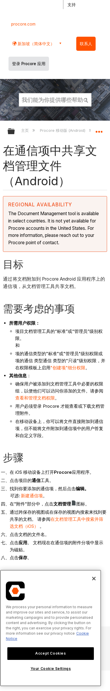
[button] (86, 99)
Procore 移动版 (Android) (63, 130)
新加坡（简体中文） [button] (35, 43)
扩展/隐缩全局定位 (98, 129)
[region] (50, 628)
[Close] (93, 578)
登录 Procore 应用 (28, 63)
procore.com (23, 24)
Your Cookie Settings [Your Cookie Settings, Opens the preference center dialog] (51, 668)
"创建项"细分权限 (67, 367)
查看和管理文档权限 (35, 398)
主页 (25, 130)
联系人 (86, 43)
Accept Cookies (50, 653)
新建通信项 (32, 495)
